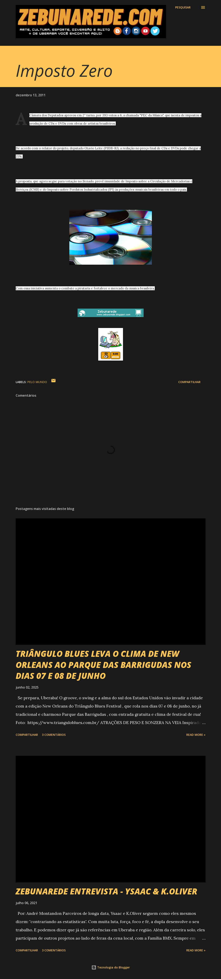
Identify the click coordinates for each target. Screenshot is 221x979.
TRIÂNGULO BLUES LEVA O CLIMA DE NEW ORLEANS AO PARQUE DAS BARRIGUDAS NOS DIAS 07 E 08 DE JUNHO (103, 664)
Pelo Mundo (37, 382)
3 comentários (54, 735)
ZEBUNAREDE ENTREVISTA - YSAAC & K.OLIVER (106, 891)
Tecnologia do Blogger (110, 967)
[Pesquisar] (183, 7)
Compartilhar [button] (189, 382)
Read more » (196, 735)
